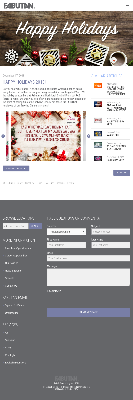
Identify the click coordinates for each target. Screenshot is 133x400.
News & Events (13, 270)
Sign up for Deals (14, 305)
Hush (39, 183)
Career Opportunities (16, 255)
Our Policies (11, 263)
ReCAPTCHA (54, 290)
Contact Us (11, 285)
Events (70, 183)
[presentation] (73, 299)
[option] (46, 136)
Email (50, 253)
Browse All (122, 173)
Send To (51, 226)
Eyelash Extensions (15, 362)
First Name (53, 239)
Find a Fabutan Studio (16, 168)
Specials (60, 183)
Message (52, 266)
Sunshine (29, 183)
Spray (20, 183)
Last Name (97, 239)
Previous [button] (3, 136)
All (6, 332)
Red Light (49, 183)
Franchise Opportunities (18, 248)
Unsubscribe (12, 313)
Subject (95, 226)
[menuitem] (22, 305)
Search (35, 226)
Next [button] (88, 136)
